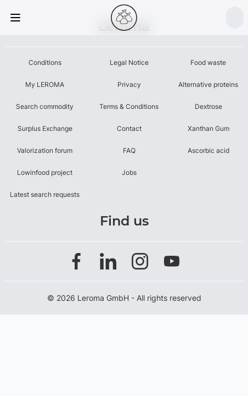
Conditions (45, 62)
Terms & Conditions (129, 106)
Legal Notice (129, 62)
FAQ (129, 150)
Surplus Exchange (45, 128)
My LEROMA (44, 84)
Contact (129, 128)
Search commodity (45, 106)
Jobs (129, 172)
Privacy (129, 84)
